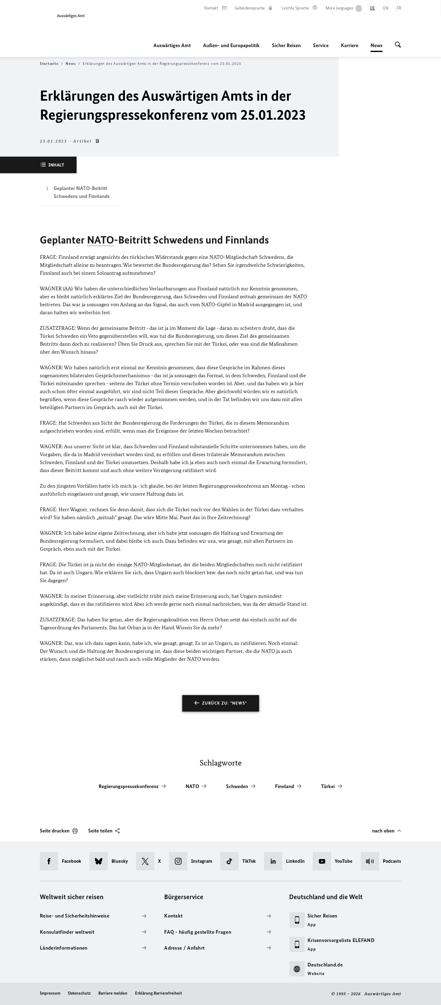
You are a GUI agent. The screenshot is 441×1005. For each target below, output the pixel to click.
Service (321, 45)
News (377, 45)
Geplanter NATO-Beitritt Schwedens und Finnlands (82, 192)
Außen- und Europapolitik (231, 45)
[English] (386, 8)
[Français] (399, 8)
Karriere (349, 45)
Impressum (50, 993)
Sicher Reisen (286, 45)
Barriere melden (112, 993)
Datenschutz (79, 993)
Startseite (51, 63)
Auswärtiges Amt (172, 45)
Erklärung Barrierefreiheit (158, 993)
